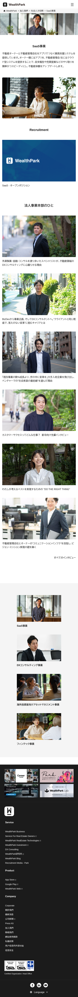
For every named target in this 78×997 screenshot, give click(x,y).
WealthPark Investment (16, 845)
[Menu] (72, 4)
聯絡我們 (9, 932)
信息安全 (9, 950)
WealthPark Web (13, 889)
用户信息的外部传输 (14, 946)
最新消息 (9, 914)
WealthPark (11, 11)
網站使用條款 (11, 937)
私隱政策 (9, 941)
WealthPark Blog (13, 858)
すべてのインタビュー (65, 557)
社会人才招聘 (37, 11)
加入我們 (9, 928)
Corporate (9, 905)
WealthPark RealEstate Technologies (23, 840)
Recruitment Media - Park (17, 863)
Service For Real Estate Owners (20, 836)
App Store (10, 879)
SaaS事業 (51, 11)
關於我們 (9, 910)
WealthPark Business (15, 831)
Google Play (11, 884)
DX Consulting (11, 849)
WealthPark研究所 (13, 854)
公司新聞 (10, 919)
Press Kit (9, 923)
